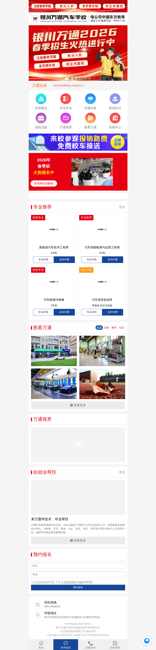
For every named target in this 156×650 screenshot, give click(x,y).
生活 (121, 327)
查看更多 (78, 405)
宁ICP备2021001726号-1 (78, 624)
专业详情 (43, 259)
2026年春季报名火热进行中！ (69, 85)
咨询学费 (64, 259)
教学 (114, 327)
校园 (99, 327)
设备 (106, 327)
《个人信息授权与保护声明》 (75, 582)
